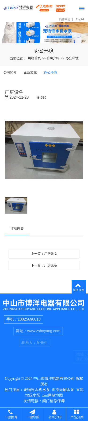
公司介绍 (53, 58)
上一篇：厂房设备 (44, 253)
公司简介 (10, 72)
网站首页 (34, 58)
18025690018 (34, 319)
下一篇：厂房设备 (44, 265)
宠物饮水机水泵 (36, 390)
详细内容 (17, 228)
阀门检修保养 (53, 401)
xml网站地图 (52, 395)
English (80, 19)
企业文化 (30, 72)
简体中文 (64, 19)
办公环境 (72, 58)
